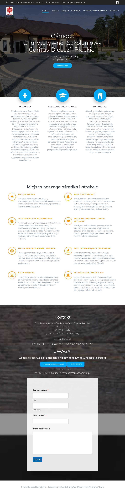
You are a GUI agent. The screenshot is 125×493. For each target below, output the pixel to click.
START (45, 10)
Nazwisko (37, 410)
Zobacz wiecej (62, 66)
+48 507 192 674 (76, 364)
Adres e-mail (39, 415)
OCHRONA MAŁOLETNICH (95, 10)
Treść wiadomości (41, 429)
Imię (34, 400)
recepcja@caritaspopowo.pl (53, 364)
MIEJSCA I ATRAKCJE (71, 10)
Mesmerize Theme (96, 487)
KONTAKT (114, 10)
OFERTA (55, 10)
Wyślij (37, 459)
